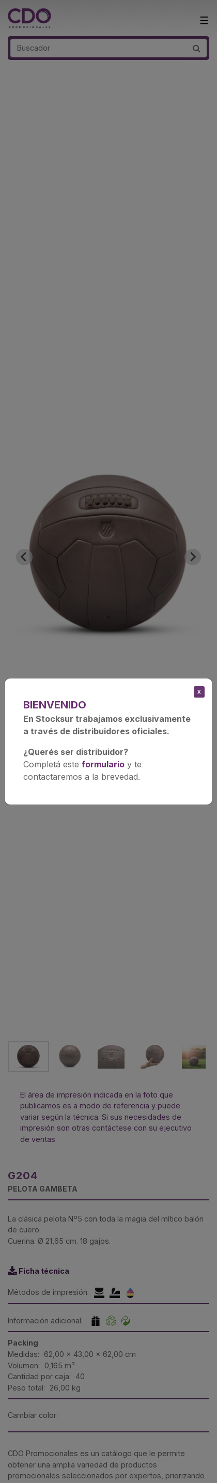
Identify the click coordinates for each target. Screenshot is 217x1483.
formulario (103, 764)
